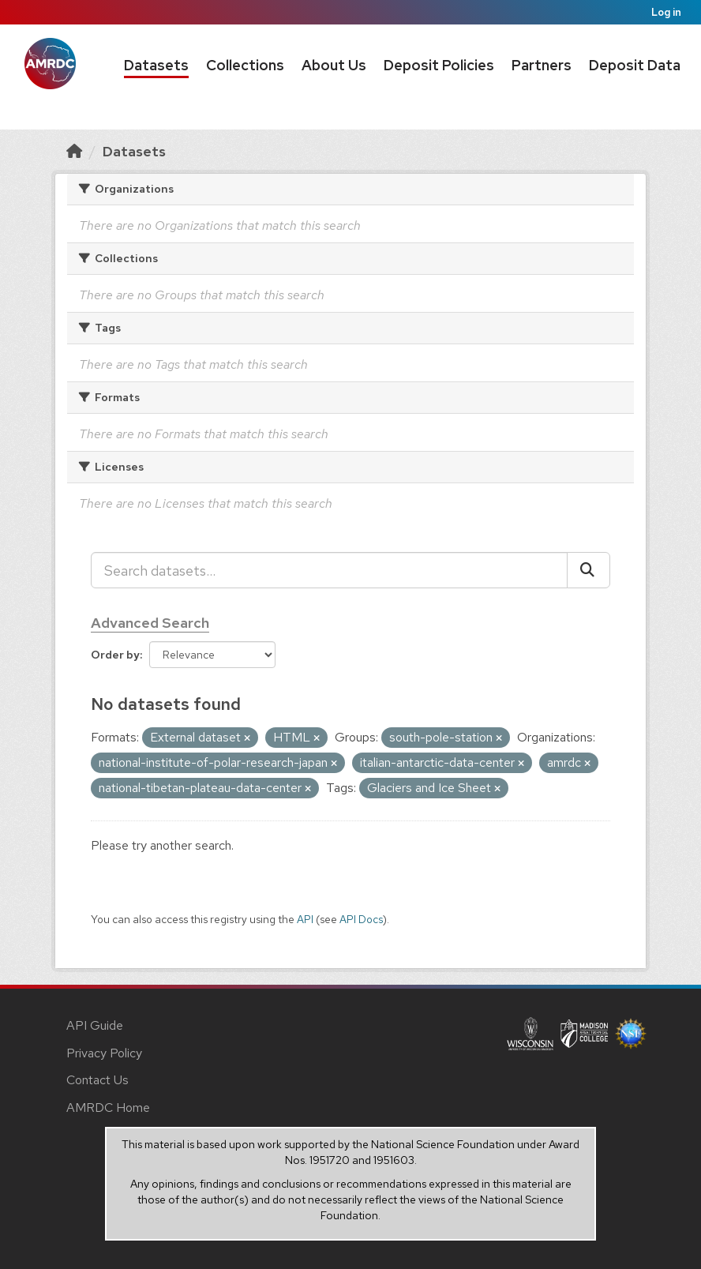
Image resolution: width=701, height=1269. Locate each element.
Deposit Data (634, 65)
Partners (542, 65)
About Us (334, 65)
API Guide (94, 1025)
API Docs (361, 919)
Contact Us (97, 1080)
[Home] (74, 151)
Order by (115, 655)
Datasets (156, 65)
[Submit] (588, 570)
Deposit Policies (439, 65)
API (305, 919)
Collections (245, 65)
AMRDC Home (108, 1107)
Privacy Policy (104, 1053)
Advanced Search (150, 623)
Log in (666, 12)
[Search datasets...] (329, 570)
